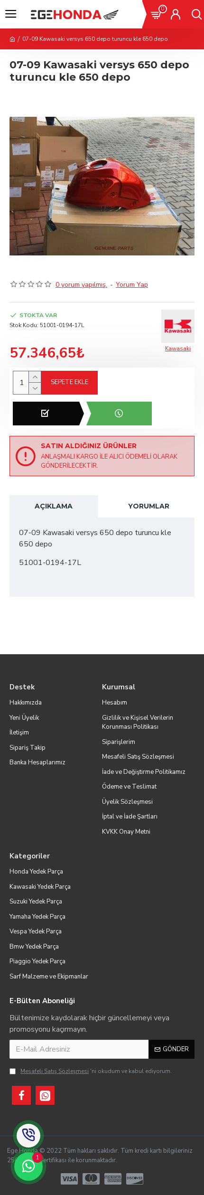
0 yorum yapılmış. (81, 284)
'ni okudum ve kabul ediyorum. (90, 1071)
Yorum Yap (132, 284)
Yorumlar (148, 506)
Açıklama (54, 506)
